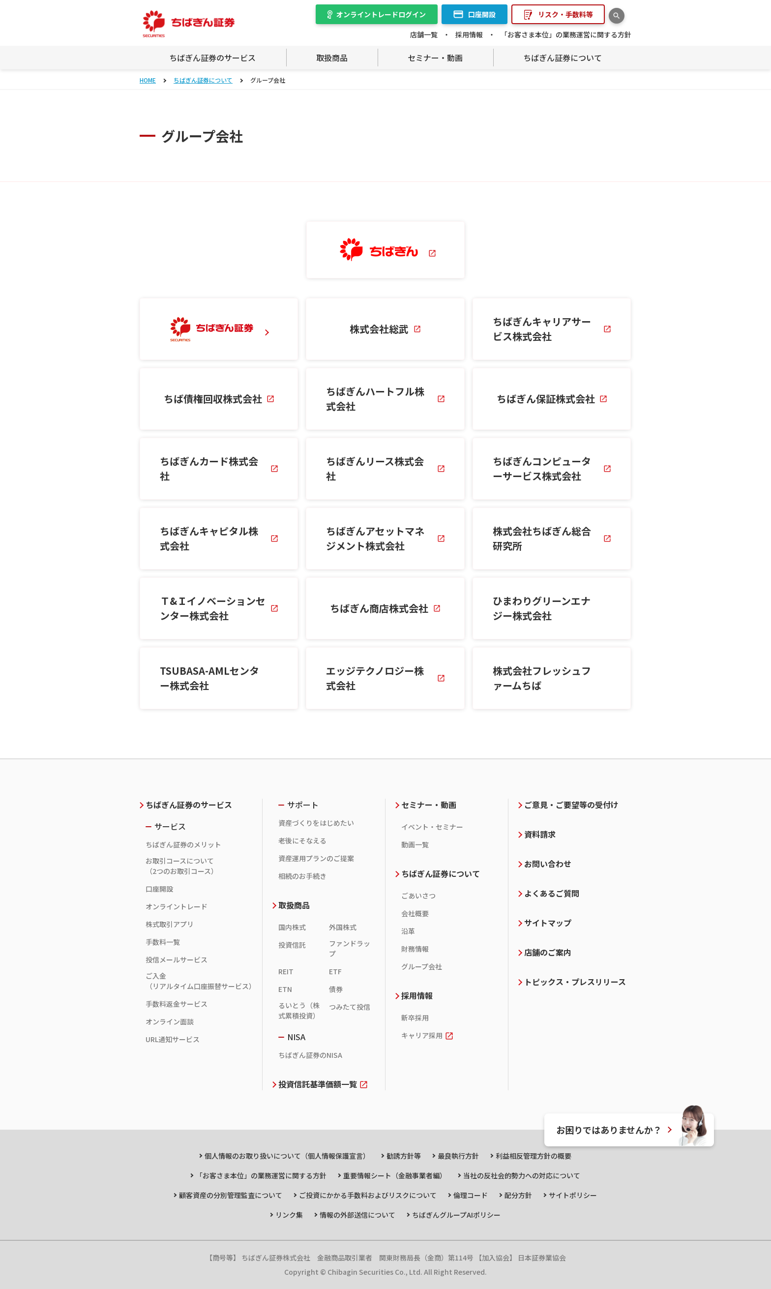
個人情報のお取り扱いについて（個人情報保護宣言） (287, 1156)
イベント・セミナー (432, 827)
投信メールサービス (177, 959)
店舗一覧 (424, 34)
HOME (148, 80)
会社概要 (415, 913)
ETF (335, 971)
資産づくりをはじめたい (316, 823)
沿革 (408, 931)
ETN (285, 989)
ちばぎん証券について (203, 80)
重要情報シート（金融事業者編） (394, 1175)
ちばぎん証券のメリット (183, 844)
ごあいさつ (418, 895)
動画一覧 (415, 844)
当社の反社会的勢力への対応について (521, 1175)
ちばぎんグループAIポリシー (456, 1215)
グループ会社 (421, 966)
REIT (286, 971)
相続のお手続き (302, 876)
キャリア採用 (422, 1035)
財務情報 (415, 949)
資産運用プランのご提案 (316, 858)
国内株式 (292, 927)
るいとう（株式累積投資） (299, 1010)
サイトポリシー (573, 1195)
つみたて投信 (349, 1007)
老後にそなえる (302, 840)
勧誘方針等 (403, 1156)
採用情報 (469, 34)
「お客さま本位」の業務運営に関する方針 (566, 34)
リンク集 (289, 1215)
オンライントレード (177, 906)
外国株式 (342, 927)
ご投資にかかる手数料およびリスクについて (368, 1195)
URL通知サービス (173, 1039)
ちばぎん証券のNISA (310, 1055)
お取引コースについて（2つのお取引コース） (182, 866)
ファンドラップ (349, 948)
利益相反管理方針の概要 (533, 1156)
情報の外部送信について (357, 1215)
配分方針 (518, 1195)
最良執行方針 (458, 1156)
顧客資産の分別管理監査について (230, 1195)
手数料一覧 (163, 942)
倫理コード (470, 1195)
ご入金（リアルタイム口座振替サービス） (199, 981)
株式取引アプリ (170, 924)
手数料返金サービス (177, 1004)
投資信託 (292, 945)
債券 (336, 989)
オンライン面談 (170, 1021)
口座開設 (159, 889)
